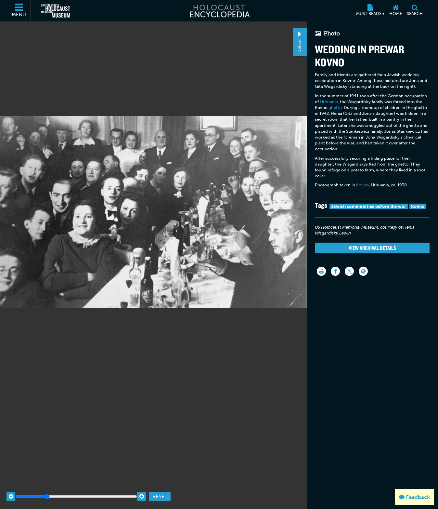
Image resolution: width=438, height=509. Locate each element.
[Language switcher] (363, 271)
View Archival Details (372, 248)
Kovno (362, 184)
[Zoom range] (76, 495)
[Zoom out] (10, 495)
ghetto (335, 107)
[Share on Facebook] (335, 271)
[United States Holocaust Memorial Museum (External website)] (55, 10)
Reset (159, 496)
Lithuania (329, 101)
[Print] (321, 271)
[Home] (395, 10)
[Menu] (19, 10)
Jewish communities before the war (368, 206)
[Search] (414, 10)
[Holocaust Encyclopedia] (219, 11)
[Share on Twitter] (349, 271)
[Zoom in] (141, 495)
